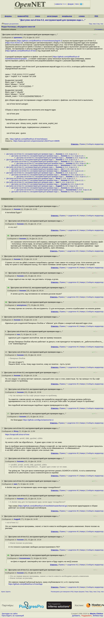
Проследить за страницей (13, 616)
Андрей (59, 186)
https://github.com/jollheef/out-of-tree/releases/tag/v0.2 (39, 41)
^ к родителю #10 (72, 297)
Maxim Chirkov (96, 614)
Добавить (76, 616)
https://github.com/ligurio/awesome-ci (38, 420)
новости (58, 4)
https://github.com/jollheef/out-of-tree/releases (28, 139)
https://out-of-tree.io (14, 43)
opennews (18, 37)
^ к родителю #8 (72, 511)
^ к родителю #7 (72, 476)
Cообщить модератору (94, 144)
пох (62, 169)
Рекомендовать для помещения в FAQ (62, 591)
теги (77, 4)
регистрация (52, 16)
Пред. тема (93, 591)
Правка (82, 144)
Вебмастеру (98, 616)
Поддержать (86, 616)
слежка (81, 16)
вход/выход (67, 16)
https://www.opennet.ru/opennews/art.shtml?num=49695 (36, 141)
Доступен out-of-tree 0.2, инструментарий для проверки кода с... (30, 154)
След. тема (100, 591)
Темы (86, 591)
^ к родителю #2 (72, 230)
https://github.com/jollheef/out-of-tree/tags (25, 584)
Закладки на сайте (10, 614)
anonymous (65, 165)
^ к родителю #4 (72, 347)
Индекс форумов (79, 591)
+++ (64, 4)
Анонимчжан (71, 190)
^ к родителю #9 (72, 550)
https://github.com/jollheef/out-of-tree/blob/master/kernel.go (43, 506)
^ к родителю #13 (72, 423)
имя (57, 182)
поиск (37, 16)
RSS (96, 16)
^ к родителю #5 (72, 408)
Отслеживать (99, 29)
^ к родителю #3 (72, 282)
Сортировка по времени (91, 199)
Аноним (59, 154)
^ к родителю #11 (72, 565)
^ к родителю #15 (72, 251)
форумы (8, 16)
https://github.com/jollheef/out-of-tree (21, 51)
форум (70, 4)
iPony (58, 178)
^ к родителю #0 (72, 216)
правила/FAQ (22, 16)
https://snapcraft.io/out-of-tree (17, 434)
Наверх (82, 216)
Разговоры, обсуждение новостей (21, 27)
